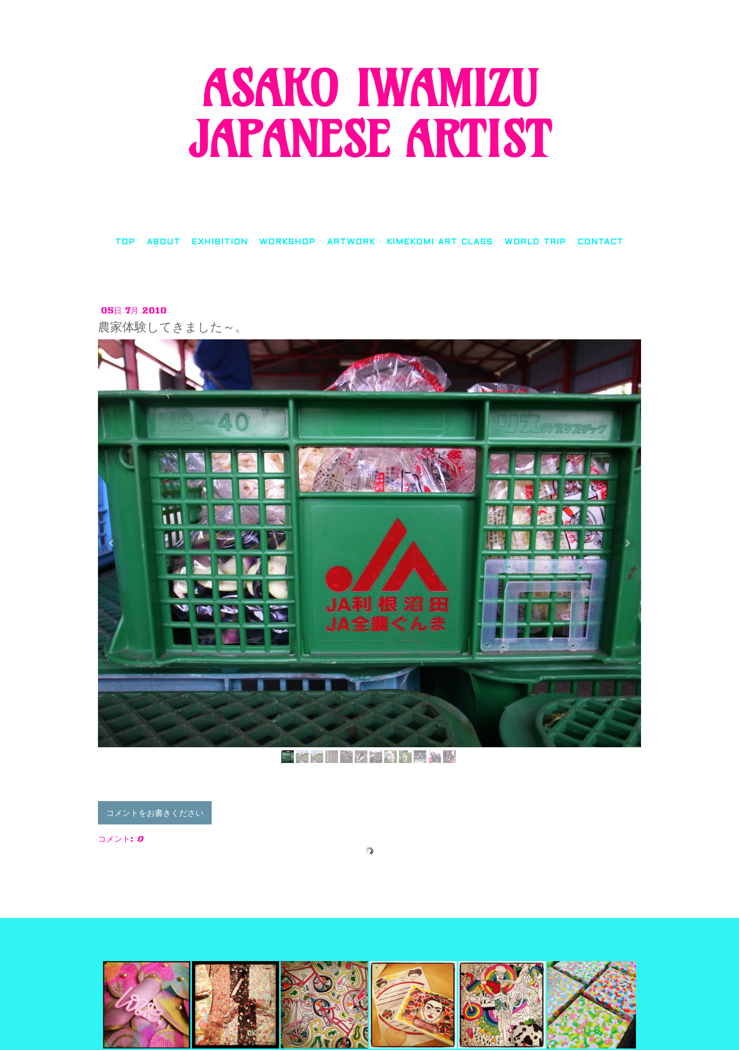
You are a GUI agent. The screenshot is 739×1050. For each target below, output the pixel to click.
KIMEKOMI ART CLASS (440, 242)
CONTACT (601, 242)
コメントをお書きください (155, 813)
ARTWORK (351, 242)
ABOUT (164, 242)
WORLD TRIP (535, 242)
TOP (125, 242)
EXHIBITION (220, 242)
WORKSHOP (287, 242)
